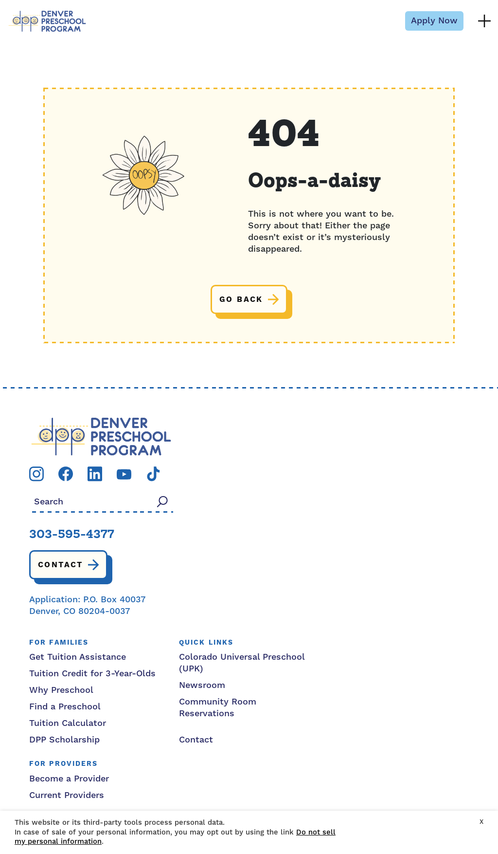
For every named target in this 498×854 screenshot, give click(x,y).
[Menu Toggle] (484, 21)
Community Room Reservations (217, 707)
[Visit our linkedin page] (95, 473)
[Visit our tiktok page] (153, 473)
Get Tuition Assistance (77, 657)
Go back (241, 299)
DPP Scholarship (64, 739)
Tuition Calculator (67, 723)
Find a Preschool (65, 706)
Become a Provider (69, 778)
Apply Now (434, 20)
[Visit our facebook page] (65, 473)
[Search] (162, 501)
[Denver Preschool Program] (47, 21)
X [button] (481, 822)
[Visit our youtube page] (124, 474)
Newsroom (202, 685)
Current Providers (66, 795)
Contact (60, 565)
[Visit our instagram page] (36, 473)
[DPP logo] (101, 436)
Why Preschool (61, 690)
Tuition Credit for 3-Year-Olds (92, 673)
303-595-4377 (71, 535)
